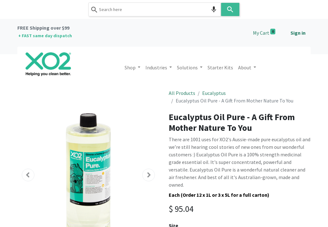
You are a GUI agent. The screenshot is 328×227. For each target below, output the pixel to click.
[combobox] (154, 9)
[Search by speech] (213, 9)
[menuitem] (220, 67)
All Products (182, 93)
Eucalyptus (214, 93)
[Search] (230, 9)
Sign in (298, 33)
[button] (28, 175)
